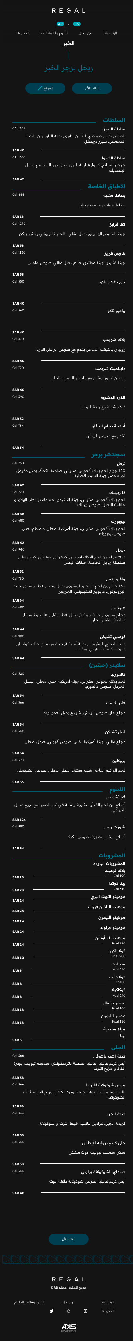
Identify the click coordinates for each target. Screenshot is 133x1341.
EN (74, 24)
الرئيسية (109, 33)
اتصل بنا (20, 33)
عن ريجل (83, 33)
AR (58, 24)
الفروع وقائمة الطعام (51, 33)
